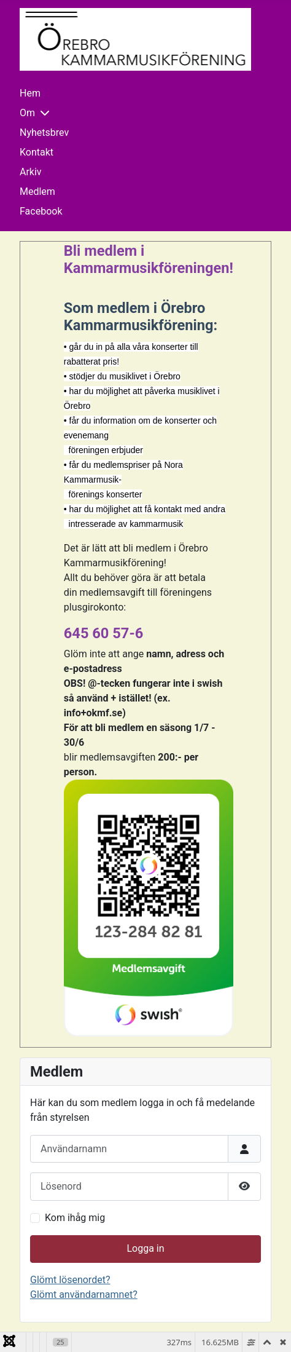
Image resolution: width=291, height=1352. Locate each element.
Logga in (145, 1248)
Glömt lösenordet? (70, 1280)
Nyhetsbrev (44, 132)
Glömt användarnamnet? (84, 1294)
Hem (30, 93)
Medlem (37, 191)
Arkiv (31, 172)
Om (27, 113)
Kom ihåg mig (75, 1218)
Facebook (41, 211)
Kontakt (36, 152)
